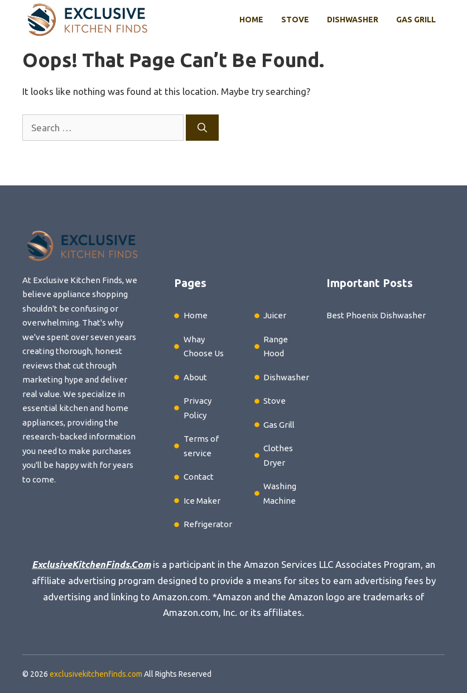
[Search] (202, 127)
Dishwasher (352, 19)
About (195, 377)
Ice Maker (202, 500)
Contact (199, 476)
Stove (295, 19)
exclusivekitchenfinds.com (96, 674)
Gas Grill (416, 19)
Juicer (274, 315)
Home (251, 19)
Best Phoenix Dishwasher (376, 315)
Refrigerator (208, 524)
